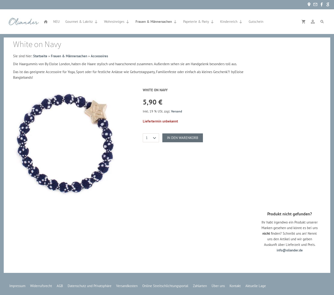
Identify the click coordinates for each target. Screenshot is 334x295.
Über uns (218, 286)
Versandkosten (127, 286)
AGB (60, 286)
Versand (176, 111)
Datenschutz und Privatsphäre (89, 286)
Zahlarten (200, 286)
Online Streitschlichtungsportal (165, 286)
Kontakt (235, 286)
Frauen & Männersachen (69, 56)
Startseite (40, 56)
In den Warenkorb (182, 138)
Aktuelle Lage (255, 286)
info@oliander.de (290, 250)
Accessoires (99, 56)
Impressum (17, 286)
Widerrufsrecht (41, 286)
